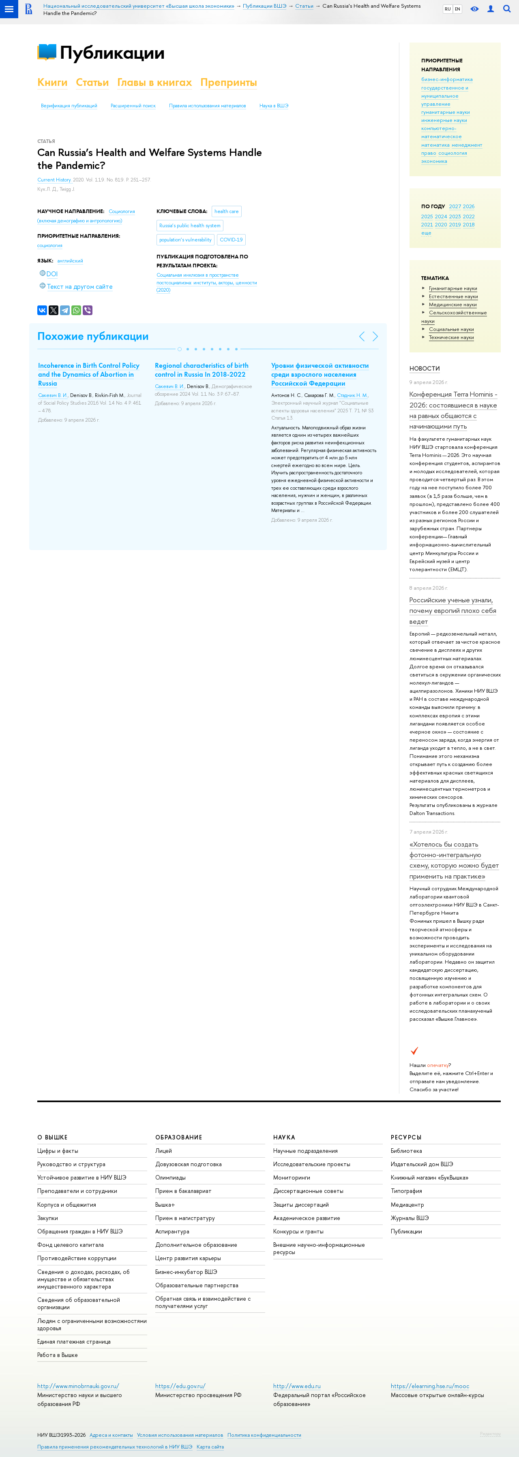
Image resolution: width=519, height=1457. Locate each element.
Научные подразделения (305, 1150)
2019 (455, 224)
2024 (441, 216)
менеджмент (467, 144)
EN (457, 9)
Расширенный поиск (133, 105)
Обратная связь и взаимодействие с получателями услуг (203, 1302)
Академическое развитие (306, 1218)
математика (435, 144)
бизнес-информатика (447, 79)
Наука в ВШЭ (274, 105)
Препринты (228, 82)
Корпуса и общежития (66, 1204)
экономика (434, 160)
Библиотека (406, 1150)
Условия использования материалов (180, 1434)
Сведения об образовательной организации (78, 1303)
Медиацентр (407, 1204)
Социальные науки (451, 329)
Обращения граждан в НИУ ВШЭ (80, 1231)
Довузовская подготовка (188, 1164)
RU (448, 9)
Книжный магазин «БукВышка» (430, 1177)
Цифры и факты (57, 1150)
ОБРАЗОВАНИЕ (178, 1137)
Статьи (92, 82)
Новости (425, 368)
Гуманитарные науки (453, 288)
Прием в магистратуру (185, 1218)
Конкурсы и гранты (298, 1231)
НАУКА (284, 1137)
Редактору (490, 1433)
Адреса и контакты (111, 1434)
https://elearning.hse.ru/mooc (430, 1386)
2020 (441, 224)
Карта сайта (210, 1446)
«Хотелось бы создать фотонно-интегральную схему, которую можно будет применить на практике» (454, 860)
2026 (468, 206)
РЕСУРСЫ (406, 1137)
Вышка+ (165, 1204)
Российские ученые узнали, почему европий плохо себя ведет (453, 610)
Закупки (47, 1218)
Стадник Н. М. (352, 395)
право (428, 152)
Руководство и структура (71, 1164)
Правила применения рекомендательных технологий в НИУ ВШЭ (115, 1446)
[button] (180, 349)
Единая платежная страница (74, 1341)
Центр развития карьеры (188, 1258)
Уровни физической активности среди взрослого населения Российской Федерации (320, 374)
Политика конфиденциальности (264, 1434)
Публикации (112, 52)
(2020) (207, 282)
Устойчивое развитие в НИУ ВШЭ (82, 1177)
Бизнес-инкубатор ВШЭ (186, 1272)
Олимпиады (170, 1177)
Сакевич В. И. (53, 395)
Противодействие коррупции (76, 1258)
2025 (427, 216)
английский (70, 261)
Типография (406, 1191)
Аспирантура (172, 1231)
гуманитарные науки (445, 111)
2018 (469, 224)
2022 (469, 216)
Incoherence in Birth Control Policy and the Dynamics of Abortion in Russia (88, 374)
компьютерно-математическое (441, 132)
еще (426, 232)
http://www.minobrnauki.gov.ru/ (78, 1386)
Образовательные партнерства (196, 1285)
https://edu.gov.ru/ (180, 1386)
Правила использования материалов (207, 105)
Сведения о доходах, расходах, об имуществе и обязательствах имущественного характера (83, 1279)
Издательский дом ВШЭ (422, 1164)
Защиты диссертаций (301, 1204)
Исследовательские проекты (311, 1164)
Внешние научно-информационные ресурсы (319, 1248)
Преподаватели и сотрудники (77, 1191)
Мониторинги (291, 1177)
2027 (455, 206)
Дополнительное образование (196, 1244)
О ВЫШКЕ (52, 1137)
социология (452, 152)
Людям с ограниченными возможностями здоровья (92, 1324)
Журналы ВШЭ (410, 1218)
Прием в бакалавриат (183, 1191)
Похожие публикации (93, 336)
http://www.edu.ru (297, 1386)
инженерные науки (444, 120)
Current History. (55, 180)
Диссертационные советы (308, 1191)
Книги (52, 82)
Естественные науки (453, 296)
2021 (427, 224)
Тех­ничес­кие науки (451, 337)
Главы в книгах (154, 82)
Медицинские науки (453, 304)
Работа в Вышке (57, 1355)
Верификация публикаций (69, 105)
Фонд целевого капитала (70, 1244)
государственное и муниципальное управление (444, 95)
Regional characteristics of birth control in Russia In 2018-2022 (202, 370)
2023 (455, 216)
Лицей (163, 1150)
